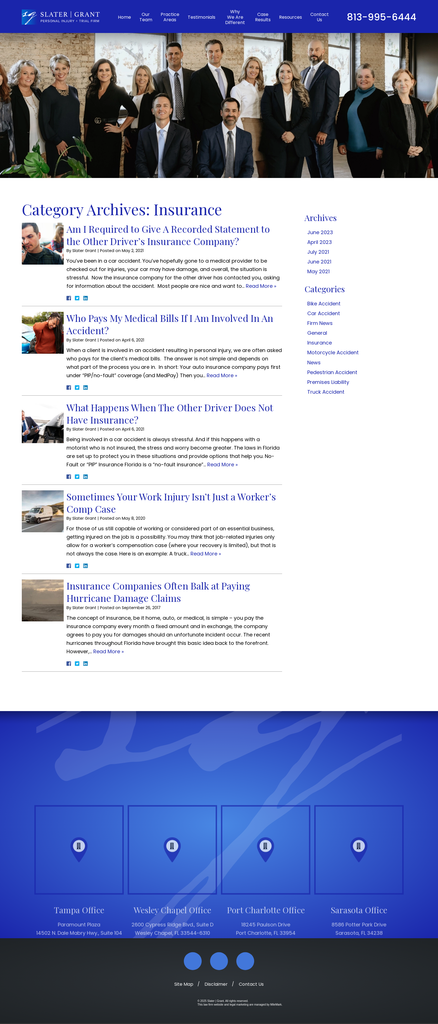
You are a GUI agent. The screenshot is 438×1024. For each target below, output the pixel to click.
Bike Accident (324, 303)
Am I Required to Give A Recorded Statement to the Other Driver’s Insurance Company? (168, 235)
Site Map (183, 985)
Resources (290, 17)
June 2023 (320, 232)
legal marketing (239, 1005)
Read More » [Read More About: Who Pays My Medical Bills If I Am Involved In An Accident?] (222, 375)
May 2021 (318, 271)
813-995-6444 (381, 17)
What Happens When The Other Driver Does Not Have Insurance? (169, 413)
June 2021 (319, 261)
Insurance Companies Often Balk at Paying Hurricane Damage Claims (158, 591)
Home (124, 17)
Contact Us (319, 17)
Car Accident (323, 313)
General (317, 332)
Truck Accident (325, 391)
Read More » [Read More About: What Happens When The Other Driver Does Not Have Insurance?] (222, 464)
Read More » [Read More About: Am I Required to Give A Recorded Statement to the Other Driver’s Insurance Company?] (261, 285)
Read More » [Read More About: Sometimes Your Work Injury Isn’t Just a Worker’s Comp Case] (206, 553)
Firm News (320, 323)
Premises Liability (328, 382)
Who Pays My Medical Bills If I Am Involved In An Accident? (169, 324)
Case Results (263, 17)
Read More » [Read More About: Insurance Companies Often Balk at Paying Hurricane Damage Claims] (108, 651)
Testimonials (201, 17)
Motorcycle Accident (333, 352)
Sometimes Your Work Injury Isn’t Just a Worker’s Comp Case (171, 502)
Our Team (145, 17)
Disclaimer (216, 985)
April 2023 (319, 242)
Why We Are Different (235, 17)
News (314, 362)
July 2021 (318, 251)
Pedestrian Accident (332, 372)
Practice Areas (170, 17)
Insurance (319, 342)
